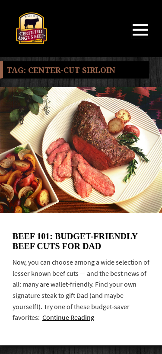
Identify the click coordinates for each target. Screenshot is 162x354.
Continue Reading (68, 317)
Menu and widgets (140, 38)
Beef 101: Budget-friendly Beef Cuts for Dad (75, 241)
